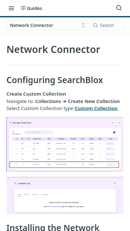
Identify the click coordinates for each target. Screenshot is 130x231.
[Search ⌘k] (119, 8)
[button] (65, 144)
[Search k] (107, 25)
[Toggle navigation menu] (11, 8)
